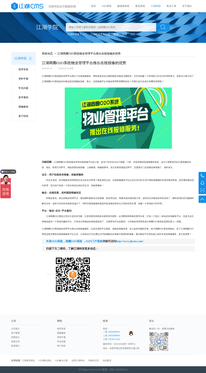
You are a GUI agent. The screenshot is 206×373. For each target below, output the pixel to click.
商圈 (124, 34)
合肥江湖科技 (78, 360)
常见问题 (23, 88)
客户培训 (23, 116)
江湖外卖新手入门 (77, 34)
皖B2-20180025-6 (119, 369)
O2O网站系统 (45, 360)
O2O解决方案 (61, 360)
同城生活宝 (93, 360)
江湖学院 (156, 6)
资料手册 (23, 78)
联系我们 (15, 346)
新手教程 (23, 97)
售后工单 (171, 6)
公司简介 (15, 329)
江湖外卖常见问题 (100, 34)
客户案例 (15, 333)
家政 (116, 34)
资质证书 (15, 341)
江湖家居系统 (28, 360)
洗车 (132, 34)
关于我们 (187, 6)
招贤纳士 (15, 337)
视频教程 (23, 106)
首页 (93, 6)
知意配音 (107, 360)
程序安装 (23, 69)
